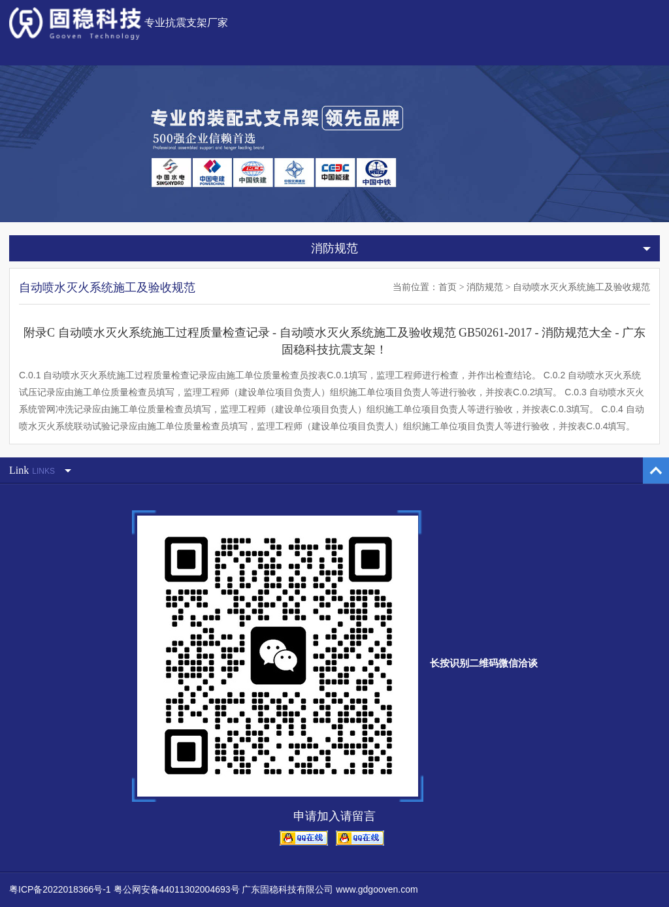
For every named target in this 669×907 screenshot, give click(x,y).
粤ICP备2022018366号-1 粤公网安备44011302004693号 (124, 889)
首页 (447, 287)
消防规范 (484, 287)
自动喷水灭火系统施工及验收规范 (581, 287)
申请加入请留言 (334, 816)
